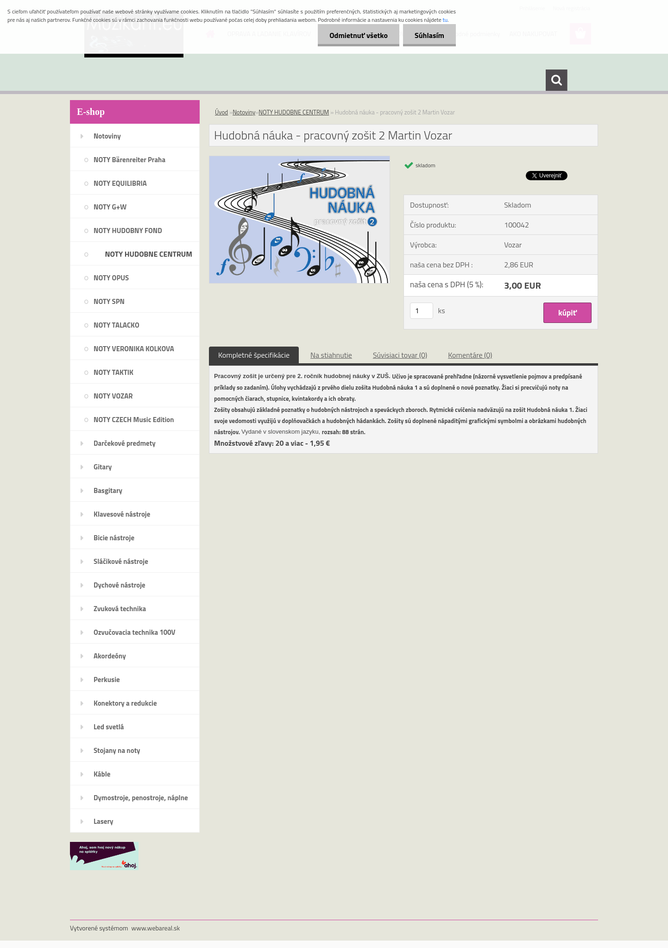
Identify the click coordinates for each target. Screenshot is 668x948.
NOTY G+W (110, 207)
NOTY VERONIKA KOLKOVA (134, 348)
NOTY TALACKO (116, 325)
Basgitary (108, 490)
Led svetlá (109, 726)
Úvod (221, 112)
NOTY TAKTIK (113, 372)
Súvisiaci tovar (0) (400, 354)
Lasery (103, 821)
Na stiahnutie (331, 354)
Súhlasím (429, 35)
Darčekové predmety (125, 443)
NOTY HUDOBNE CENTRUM (148, 253)
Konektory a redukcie (125, 703)
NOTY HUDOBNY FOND (128, 230)
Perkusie (107, 679)
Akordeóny (110, 656)
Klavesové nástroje (122, 514)
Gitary (103, 466)
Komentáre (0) (470, 354)
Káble (102, 774)
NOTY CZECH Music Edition (134, 419)
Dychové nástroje (119, 585)
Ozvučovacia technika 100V (135, 632)
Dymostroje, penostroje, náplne (141, 797)
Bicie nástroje (114, 537)
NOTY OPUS (111, 277)
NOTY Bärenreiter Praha (129, 159)
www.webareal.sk (156, 928)
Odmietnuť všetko (358, 35)
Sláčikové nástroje (121, 561)
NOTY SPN (109, 301)
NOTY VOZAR (113, 396)
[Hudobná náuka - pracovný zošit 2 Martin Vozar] (299, 159)
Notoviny (107, 136)
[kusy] (421, 311)
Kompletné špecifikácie (254, 354)
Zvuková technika (120, 608)
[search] (556, 80)
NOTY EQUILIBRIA (120, 183)
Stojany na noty (117, 750)
